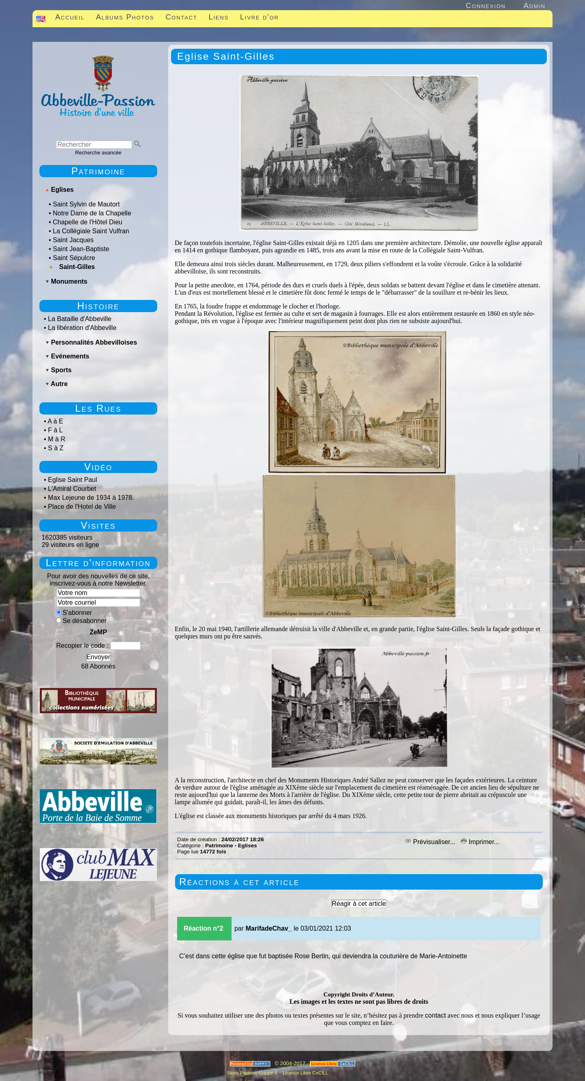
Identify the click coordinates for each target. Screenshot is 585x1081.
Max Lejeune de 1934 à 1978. (91, 497)
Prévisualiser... (431, 841)
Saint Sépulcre (74, 257)
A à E (55, 421)
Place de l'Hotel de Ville (82, 506)
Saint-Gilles (77, 266)
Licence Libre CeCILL (305, 1072)
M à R (56, 439)
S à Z (55, 448)
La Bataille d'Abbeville (79, 318)
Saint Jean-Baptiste (81, 248)
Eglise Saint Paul (72, 479)
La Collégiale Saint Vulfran (91, 231)
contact (435, 1015)
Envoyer (98, 656)
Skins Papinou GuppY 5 (253, 1072)
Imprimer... (480, 841)
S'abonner (74, 612)
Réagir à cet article (359, 903)
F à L (55, 430)
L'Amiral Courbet (72, 488)
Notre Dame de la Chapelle (92, 213)
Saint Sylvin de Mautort (86, 204)
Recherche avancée (98, 153)
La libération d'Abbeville (82, 327)
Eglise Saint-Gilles (226, 56)
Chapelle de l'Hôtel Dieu (87, 222)
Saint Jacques (73, 240)
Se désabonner (81, 620)
